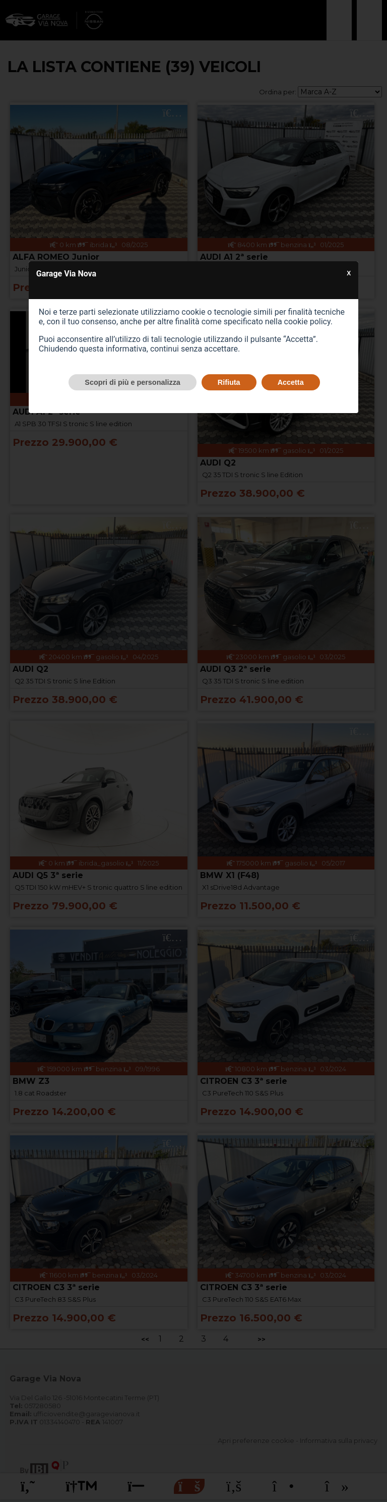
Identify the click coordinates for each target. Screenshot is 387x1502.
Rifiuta (229, 382)
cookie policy (307, 321)
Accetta (291, 382)
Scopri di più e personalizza (132, 382)
